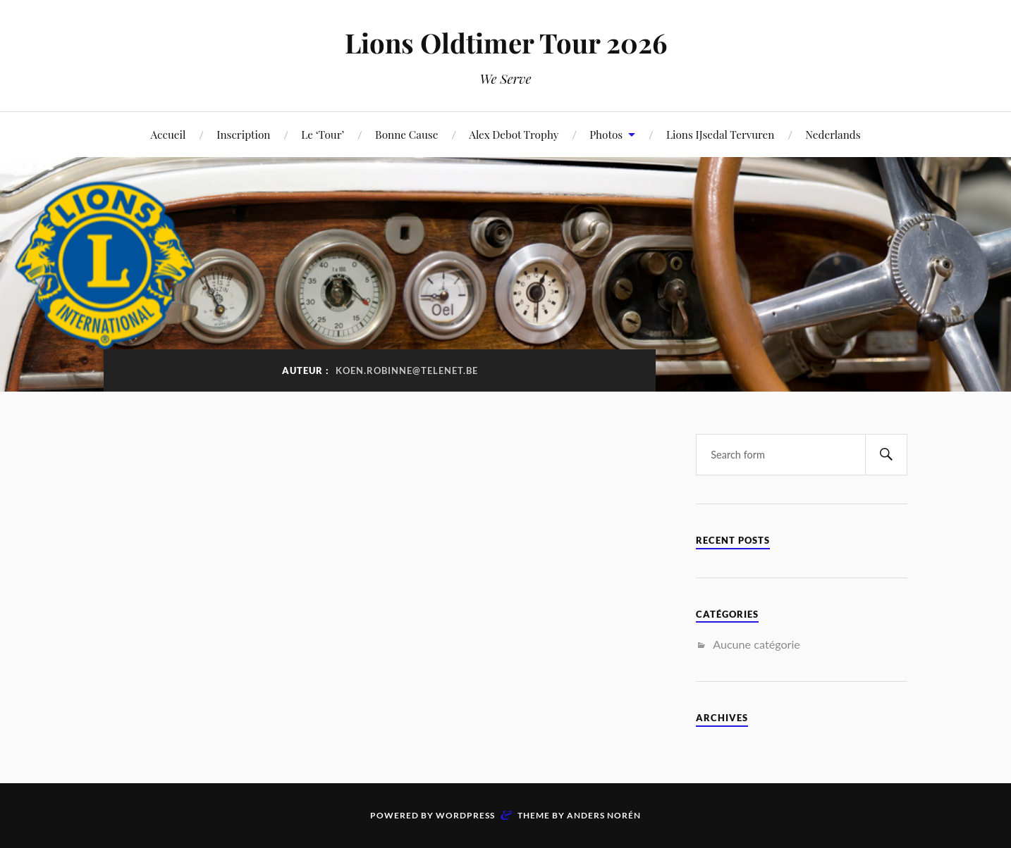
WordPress (465, 815)
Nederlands (832, 134)
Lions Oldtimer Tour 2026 (506, 43)
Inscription (243, 134)
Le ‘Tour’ (322, 134)
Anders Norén (604, 815)
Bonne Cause (406, 134)
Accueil (167, 134)
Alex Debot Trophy (513, 134)
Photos (606, 134)
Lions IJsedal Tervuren (720, 134)
